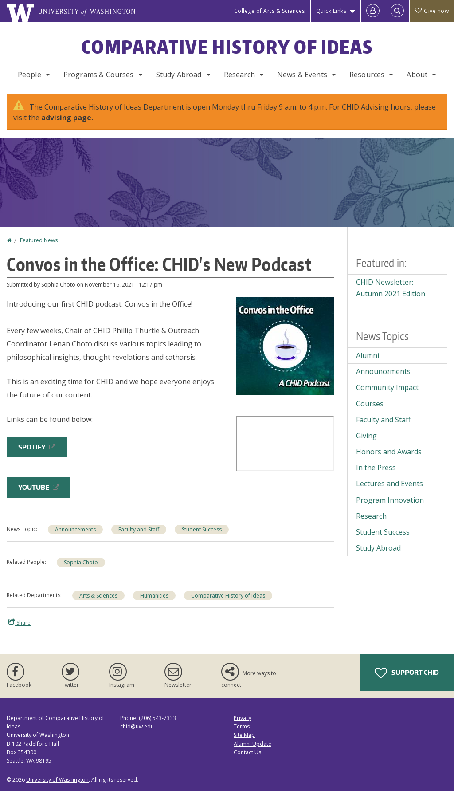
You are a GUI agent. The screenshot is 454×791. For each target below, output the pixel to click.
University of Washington (57, 779)
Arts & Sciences (98, 595)
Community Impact (387, 387)
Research (239, 74)
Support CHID (407, 673)
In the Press (376, 467)
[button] (285, 345)
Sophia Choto (81, 562)
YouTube (38, 487)
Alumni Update (252, 744)
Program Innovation (390, 500)
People (29, 74)
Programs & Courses (98, 74)
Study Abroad (179, 74)
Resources (366, 74)
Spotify (36, 447)
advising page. (67, 117)
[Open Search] (397, 11)
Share (19, 622)
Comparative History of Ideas (227, 47)
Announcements (75, 529)
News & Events (302, 74)
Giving (366, 436)
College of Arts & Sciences (269, 11)
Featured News (39, 240)
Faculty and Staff (138, 529)
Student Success (202, 529)
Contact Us (247, 752)
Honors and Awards (389, 451)
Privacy (242, 718)
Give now (432, 11)
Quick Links (331, 11)
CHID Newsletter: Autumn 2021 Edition (390, 288)
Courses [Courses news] (370, 404)
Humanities (154, 595)
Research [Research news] (371, 516)
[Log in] (373, 11)
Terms (242, 726)
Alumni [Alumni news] (367, 355)
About (417, 74)
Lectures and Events (389, 483)
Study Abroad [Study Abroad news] (378, 548)
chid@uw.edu (137, 726)
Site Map (244, 735)
